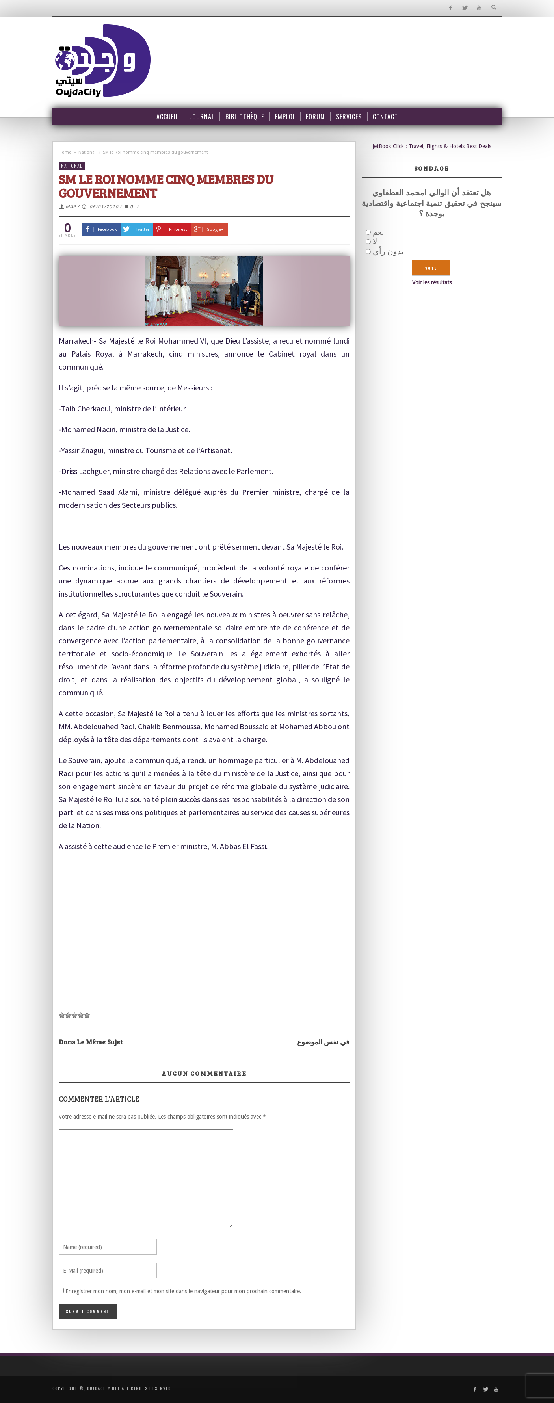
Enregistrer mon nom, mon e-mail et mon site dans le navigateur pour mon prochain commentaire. (183, 1291)
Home (65, 152)
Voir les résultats (432, 282)
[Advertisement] (204, 947)
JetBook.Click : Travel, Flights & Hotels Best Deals (431, 146)
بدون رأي (388, 251)
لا (375, 241)
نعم (378, 232)
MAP (70, 207)
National (87, 152)
